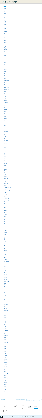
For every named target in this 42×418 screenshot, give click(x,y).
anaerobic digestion (6, 373)
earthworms (5, 211)
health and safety (5, 208)
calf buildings (5, 136)
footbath (5, 320)
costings (4, 195)
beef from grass (5, 328)
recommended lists (6, 274)
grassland (5, 209)
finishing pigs (5, 372)
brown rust (5, 95)
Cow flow (5, 156)
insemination (5, 159)
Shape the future (5, 413)
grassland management (6, 199)
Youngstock (5, 353)
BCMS (4, 365)
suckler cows (5, 170)
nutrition (5, 30)
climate (4, 381)
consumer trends (5, 220)
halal (4, 249)
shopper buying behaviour (6, 261)
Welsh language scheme (23, 408)
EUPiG (4, 263)
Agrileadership (5, 383)
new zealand (5, 317)
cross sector (5, 266)
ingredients (5, 350)
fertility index (5, 143)
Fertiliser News (5, 386)
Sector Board (5, 305)
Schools (4, 334)
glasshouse (5, 262)
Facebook (29, 407)
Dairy (4, 7)
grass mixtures (5, 186)
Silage (4, 153)
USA (4, 59)
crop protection (5, 207)
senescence (5, 71)
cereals (4, 93)
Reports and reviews (5, 409)
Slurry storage (5, 340)
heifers (4, 182)
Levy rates (5, 29)
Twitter (29, 408)
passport (5, 92)
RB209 (4, 251)
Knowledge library (15, 2)
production (5, 42)
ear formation (5, 72)
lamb (4, 12)
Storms (4, 391)
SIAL (4, 344)
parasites (5, 174)
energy (4, 44)
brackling (5, 63)
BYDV (4, 107)
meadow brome (5, 118)
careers (4, 34)
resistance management (6, 102)
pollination (5, 313)
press (4, 239)
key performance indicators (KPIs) (7, 187)
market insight (5, 49)
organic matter (5, 210)
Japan (4, 319)
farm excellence (5, 39)
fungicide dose (5, 100)
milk (4, 223)
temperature (5, 54)
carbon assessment (6, 246)
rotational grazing (6, 282)
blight (4, 358)
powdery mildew (5, 94)
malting (4, 132)
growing (4, 175)
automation (5, 216)
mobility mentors (5, 336)
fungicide (5, 88)
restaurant (5, 270)
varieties (5, 265)
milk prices (5, 138)
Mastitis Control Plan (6, 150)
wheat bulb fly (5, 109)
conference (5, 235)
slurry (4, 288)
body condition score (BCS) (6, 171)
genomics (5, 321)
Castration (5, 374)
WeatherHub (5, 290)
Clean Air (5, 349)
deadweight (5, 197)
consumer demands (6, 362)
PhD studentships (6, 279)
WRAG (4, 115)
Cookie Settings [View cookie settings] (1, 416)
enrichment (5, 47)
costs (4, 201)
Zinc (4, 123)
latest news (5, 254)
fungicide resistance (6, 99)
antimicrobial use (5, 256)
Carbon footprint (5, 133)
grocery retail (5, 31)
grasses (4, 86)
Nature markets (5, 387)
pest (4, 284)
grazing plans (5, 192)
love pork (5, 361)
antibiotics (5, 229)
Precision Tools (5, 366)
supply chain (5, 41)
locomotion (5, 147)
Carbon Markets (5, 384)
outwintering (5, 379)
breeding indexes (5, 161)
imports (4, 51)
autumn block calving (6, 140)
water (4, 25)
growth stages (5, 67)
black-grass (5, 81)
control (4, 296)
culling (4, 177)
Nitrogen (5, 124)
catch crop (5, 83)
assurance (5, 55)
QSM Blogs (5, 346)
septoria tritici (5, 101)
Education (4, 406)
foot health (5, 351)
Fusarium (5, 128)
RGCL (4, 352)
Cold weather (5, 388)
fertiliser (5, 121)
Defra (4, 271)
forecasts (5, 289)
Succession (5, 315)
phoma (4, 103)
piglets (4, 27)
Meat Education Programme (7, 367)
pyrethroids (5, 112)
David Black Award (6, 304)
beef (4, 11)
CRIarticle (5, 311)
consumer (5, 8)
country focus (5, 318)
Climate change (5, 134)
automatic (5, 127)
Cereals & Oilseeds (6, 218)
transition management (6, 176)
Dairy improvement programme (7, 294)
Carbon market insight (6, 385)
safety (4, 167)
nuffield (4, 329)
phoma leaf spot (5, 77)
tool (4, 35)
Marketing (10, 1)
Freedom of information (15, 404)
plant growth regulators (6, 87)
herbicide (5, 286)
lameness (5, 151)
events (4, 276)
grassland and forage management (7, 264)
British (4, 237)
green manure (5, 84)
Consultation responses (6, 405)
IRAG (4, 272)
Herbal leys (5, 369)
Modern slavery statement (15, 405)
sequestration (5, 135)
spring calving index (6, 342)
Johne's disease (5, 277)
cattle (4, 173)
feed (4, 52)
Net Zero (5, 380)
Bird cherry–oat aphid (6, 110)
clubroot (5, 78)
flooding (4, 368)
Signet (4, 162)
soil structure (5, 188)
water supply (5, 348)
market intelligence (6, 206)
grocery (4, 16)
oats (4, 60)
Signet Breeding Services (6, 198)
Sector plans (7, 2)
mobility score (5, 157)
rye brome (5, 119)
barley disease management (7, 323)
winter (4, 66)
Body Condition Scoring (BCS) (7, 200)
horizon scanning (5, 50)
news (4, 224)
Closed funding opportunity (7, 392)
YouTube (29, 409)
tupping (4, 203)
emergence (5, 74)
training (4, 33)
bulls (4, 160)
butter (4, 292)
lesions (4, 324)
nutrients (5, 125)
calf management (5, 230)
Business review (5, 355)
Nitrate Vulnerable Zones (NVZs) (7, 190)
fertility (4, 172)
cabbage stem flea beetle (6, 80)
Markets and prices (13, 2)
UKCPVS (4, 105)
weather (4, 333)
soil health (5, 213)
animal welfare (5, 166)
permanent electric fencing (7, 309)
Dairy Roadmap (5, 376)
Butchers (5, 356)
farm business (5, 242)
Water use (5, 283)
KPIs (4, 233)
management (5, 259)
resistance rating (5, 106)
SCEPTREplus (5, 215)
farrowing (5, 22)
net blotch (5, 96)
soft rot (4, 300)
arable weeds (5, 232)
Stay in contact (36, 408)
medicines (5, 36)
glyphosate (5, 114)
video (4, 245)
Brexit (4, 20)
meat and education (6, 19)
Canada (4, 58)
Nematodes (5, 111)
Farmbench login (5, 410)
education (5, 18)
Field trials (5, 375)
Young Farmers (5, 332)
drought (4, 247)
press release (5, 250)
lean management (6, 378)
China (4, 306)
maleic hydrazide (5, 357)
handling (5, 181)
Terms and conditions (23, 406)
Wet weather (5, 390)
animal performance (6, 364)
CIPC (4, 297)
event (4, 244)
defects (4, 302)
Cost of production (6, 137)
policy (4, 312)
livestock (5, 38)
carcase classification (6, 280)
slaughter (5, 255)
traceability (5, 241)
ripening (5, 65)
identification (5, 293)
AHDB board (5, 347)
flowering (5, 91)
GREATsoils (5, 205)
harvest (4, 82)
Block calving (5, 326)
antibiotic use (5, 196)
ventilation (5, 24)
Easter (4, 14)
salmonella (5, 371)
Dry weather (5, 389)
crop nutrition (5, 194)
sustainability (5, 314)
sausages (5, 252)
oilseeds (4, 212)
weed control (5, 184)
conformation (5, 163)
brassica (5, 129)
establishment (5, 69)
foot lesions (5, 152)
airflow (4, 299)
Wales (4, 236)
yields (4, 61)
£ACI (4, 343)
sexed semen (5, 169)
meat (4, 226)
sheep (4, 275)
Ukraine (4, 57)
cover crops (5, 285)
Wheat (4, 120)
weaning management (6, 183)
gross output (5, 62)
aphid (4, 217)
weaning (5, 28)
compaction (5, 126)
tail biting (5, 48)
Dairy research (5, 148)
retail (4, 221)
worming (5, 21)
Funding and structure (6, 407)
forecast (4, 53)
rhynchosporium (5, 97)
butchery (5, 337)
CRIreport (5, 307)
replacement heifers (6, 178)
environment (5, 17)
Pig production (5, 298)
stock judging (5, 331)
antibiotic (5, 37)
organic (4, 113)
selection (5, 164)
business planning (6, 330)
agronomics (5, 64)
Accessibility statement (23, 404)
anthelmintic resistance (6, 180)
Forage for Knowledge (6, 335)
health (4, 10)
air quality (5, 243)
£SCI (4, 145)
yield (4, 73)
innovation (5, 40)
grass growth (5, 191)
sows (4, 258)
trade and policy (5, 382)
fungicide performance (6, 89)
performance (5, 257)
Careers (4, 404)
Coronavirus (5, 377)
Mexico (4, 260)
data (4, 225)
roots (4, 75)
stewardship (5, 46)
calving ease (5, 144)
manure (4, 122)
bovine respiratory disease (6, 281)
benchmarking (5, 139)
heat (4, 26)
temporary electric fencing (6, 310)
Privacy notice (14, 406)
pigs (4, 248)
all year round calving (6, 141)
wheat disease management (7, 322)
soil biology (5, 189)
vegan (4, 9)
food (4, 219)
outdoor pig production (6, 267)
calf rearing (5, 303)
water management (6, 204)
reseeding (5, 185)
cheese (4, 253)
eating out (5, 227)
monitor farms (5, 222)
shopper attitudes (6, 238)
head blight (5, 90)
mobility (4, 154)
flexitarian (5, 13)
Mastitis (4, 158)
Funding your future (5, 2)
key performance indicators (7, 142)
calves (4, 168)
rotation (4, 76)
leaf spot (5, 98)
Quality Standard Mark (6, 341)
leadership (5, 327)
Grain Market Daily (6, 360)
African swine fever (6, 273)
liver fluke (5, 179)
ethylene (5, 295)
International (5, 234)
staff (4, 370)
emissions (5, 268)
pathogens (5, 339)
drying (4, 130)
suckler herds (5, 308)
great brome (5, 116)
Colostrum (5, 149)
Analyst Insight (5, 359)
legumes (5, 85)
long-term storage (6, 131)
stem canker (5, 104)
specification (5, 165)
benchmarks (5, 68)
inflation (4, 15)
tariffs (4, 338)
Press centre (29, 404)
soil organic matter (6, 214)
